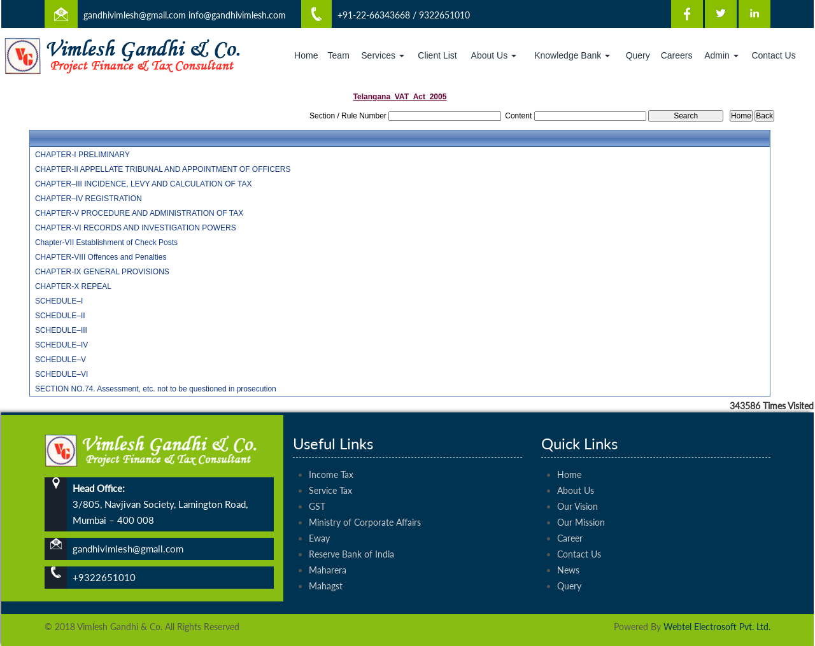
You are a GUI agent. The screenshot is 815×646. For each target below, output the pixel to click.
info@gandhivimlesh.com (237, 15)
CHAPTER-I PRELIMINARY (82, 154)
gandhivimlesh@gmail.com (134, 15)
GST (317, 491)
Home (306, 55)
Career (570, 523)
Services (382, 55)
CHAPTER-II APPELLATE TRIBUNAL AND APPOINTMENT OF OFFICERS (163, 169)
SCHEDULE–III (61, 330)
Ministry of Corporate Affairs (365, 507)
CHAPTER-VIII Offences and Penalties (101, 257)
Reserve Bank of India (351, 539)
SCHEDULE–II (60, 315)
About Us (493, 55)
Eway (319, 523)
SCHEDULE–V (60, 359)
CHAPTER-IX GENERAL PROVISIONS (102, 271)
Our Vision (577, 491)
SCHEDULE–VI (61, 374)
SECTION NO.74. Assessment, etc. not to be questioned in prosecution (155, 388)
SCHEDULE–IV (61, 345)
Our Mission (581, 507)
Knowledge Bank (572, 55)
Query (638, 55)
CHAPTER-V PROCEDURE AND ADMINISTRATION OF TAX (139, 213)
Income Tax (331, 459)
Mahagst (326, 571)
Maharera (327, 555)
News (568, 555)
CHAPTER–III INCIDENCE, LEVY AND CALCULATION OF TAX (143, 183)
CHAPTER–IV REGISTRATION (88, 198)
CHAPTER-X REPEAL (73, 286)
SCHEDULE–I (59, 301)
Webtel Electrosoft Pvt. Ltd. (716, 626)
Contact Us (773, 55)
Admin (721, 55)
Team (339, 55)
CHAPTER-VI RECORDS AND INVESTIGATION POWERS (135, 227)
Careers (677, 55)
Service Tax (330, 475)
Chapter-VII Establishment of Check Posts (106, 242)
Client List (437, 55)
